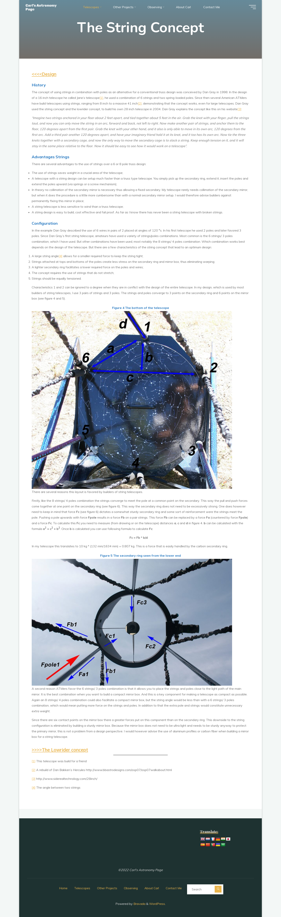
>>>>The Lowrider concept (62, 749)
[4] (61, 256)
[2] (140, 103)
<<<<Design (45, 74)
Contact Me (174, 887)
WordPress (157, 902)
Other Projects (106, 887)
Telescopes (81, 887)
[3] (239, 109)
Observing (130, 887)
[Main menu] (250, 8)
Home (62, 887)
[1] (102, 98)
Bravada (139, 902)
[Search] (219, 888)
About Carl (151, 887)
